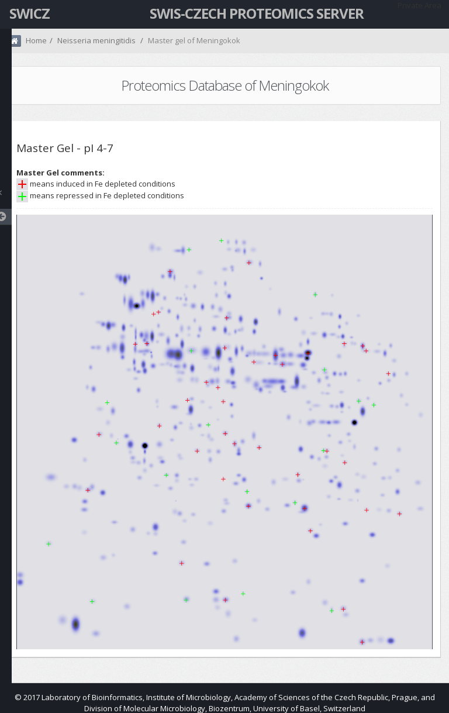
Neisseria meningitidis (96, 40)
